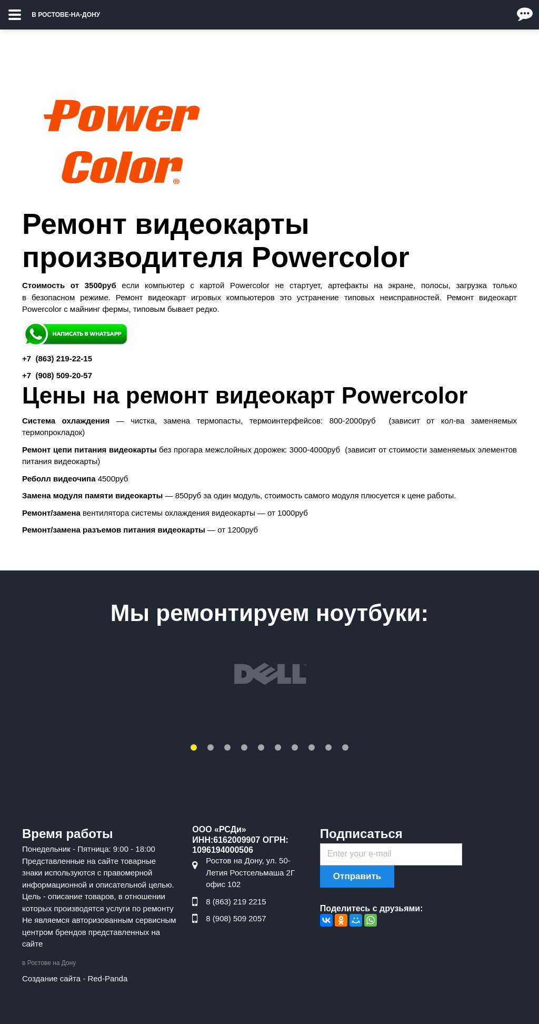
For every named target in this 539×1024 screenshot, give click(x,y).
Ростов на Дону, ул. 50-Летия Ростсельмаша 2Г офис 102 (250, 872)
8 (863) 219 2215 (236, 901)
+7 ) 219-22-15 (57, 358)
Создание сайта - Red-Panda (74, 978)
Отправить (357, 876)
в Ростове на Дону (49, 963)
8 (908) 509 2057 (236, 918)
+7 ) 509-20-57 (57, 375)
